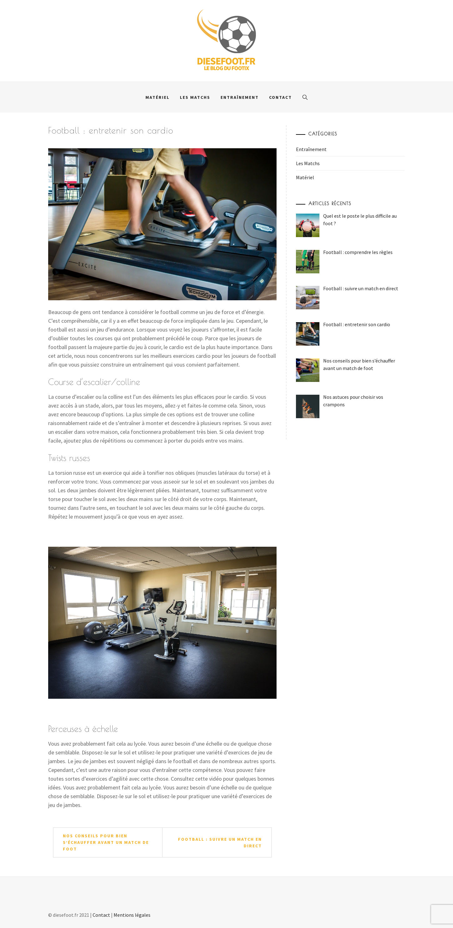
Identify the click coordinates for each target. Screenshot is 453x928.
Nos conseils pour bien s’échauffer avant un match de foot (106, 842)
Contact (280, 97)
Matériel (157, 97)
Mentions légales (132, 915)
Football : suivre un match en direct (220, 842)
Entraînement (240, 97)
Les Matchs (195, 97)
